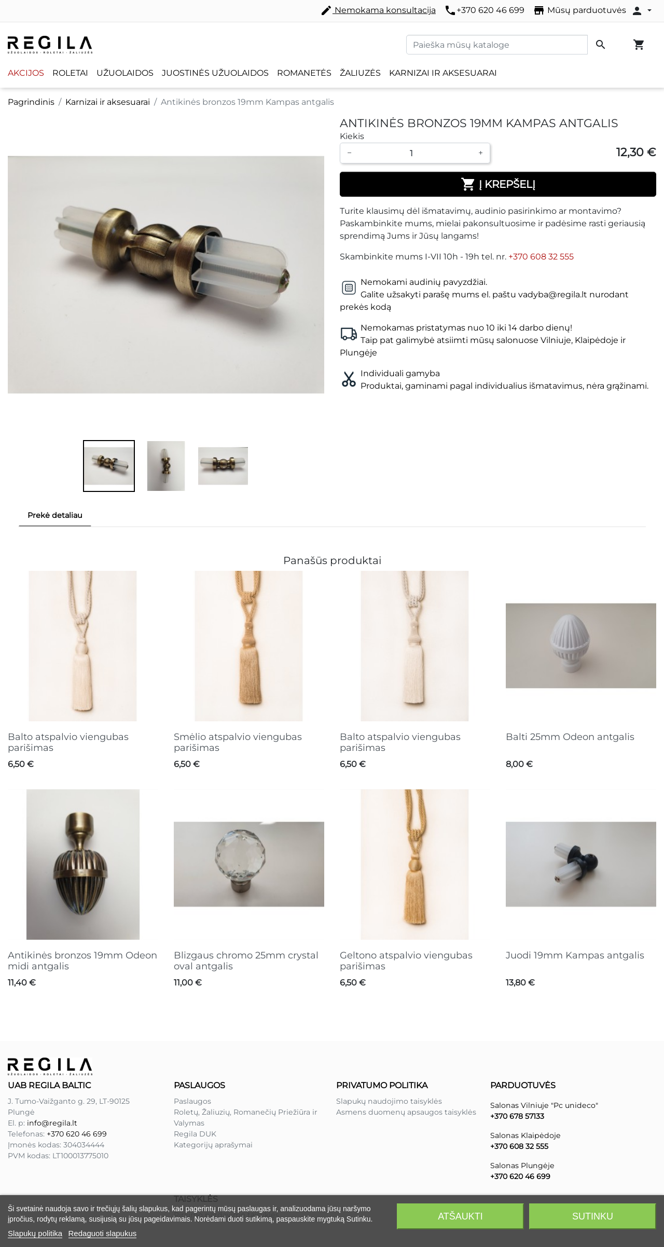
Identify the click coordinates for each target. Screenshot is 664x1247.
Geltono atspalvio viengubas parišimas (406, 961)
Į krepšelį (498, 184)
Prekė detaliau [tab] (54, 515)
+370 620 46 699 (484, 10)
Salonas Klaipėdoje (525, 1135)
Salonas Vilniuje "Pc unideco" (544, 1105)
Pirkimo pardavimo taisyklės (226, 1180)
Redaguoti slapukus (102, 1233)
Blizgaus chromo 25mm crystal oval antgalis (246, 961)
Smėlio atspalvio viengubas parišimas (238, 742)
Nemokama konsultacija (378, 10)
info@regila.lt (52, 1123)
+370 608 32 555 (541, 257)
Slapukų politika (35, 1233)
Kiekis (352, 136)
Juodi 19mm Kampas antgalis (575, 955)
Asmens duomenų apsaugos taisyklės (406, 1112)
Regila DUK (195, 1134)
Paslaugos (192, 1101)
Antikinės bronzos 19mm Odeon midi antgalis (82, 961)
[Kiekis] (415, 153)
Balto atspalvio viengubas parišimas (68, 742)
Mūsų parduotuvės (579, 10)
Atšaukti (460, 1216)
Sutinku (592, 1216)
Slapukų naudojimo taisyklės (389, 1101)
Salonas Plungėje (522, 1165)
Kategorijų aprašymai (213, 1144)
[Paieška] (497, 44)
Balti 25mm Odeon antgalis (570, 737)
